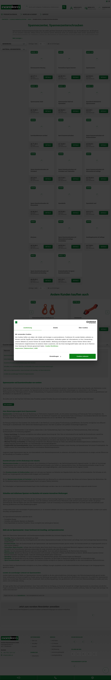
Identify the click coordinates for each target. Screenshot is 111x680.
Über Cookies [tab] (83, 327)
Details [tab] (55, 327)
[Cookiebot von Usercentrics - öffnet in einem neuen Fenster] (88, 322)
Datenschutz (28, 348)
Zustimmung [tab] (27, 327)
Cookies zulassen (82, 356)
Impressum (19, 348)
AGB (36, 348)
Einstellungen (55, 356)
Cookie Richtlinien (51, 346)
